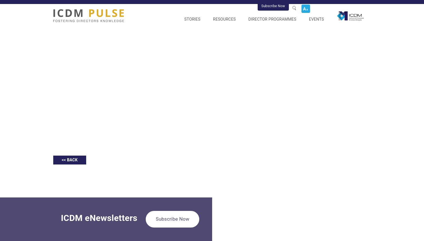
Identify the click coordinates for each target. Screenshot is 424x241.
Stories (192, 19)
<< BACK (70, 160)
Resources (224, 19)
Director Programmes (272, 19)
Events (316, 19)
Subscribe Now (273, 6)
